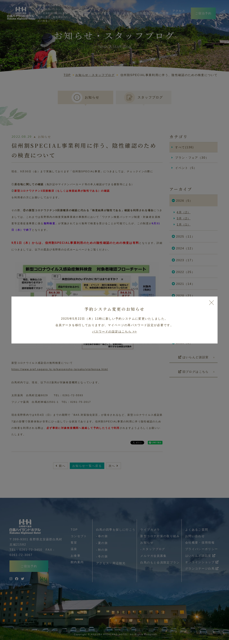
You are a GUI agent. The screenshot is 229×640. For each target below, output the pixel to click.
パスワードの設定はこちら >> (114, 331)
